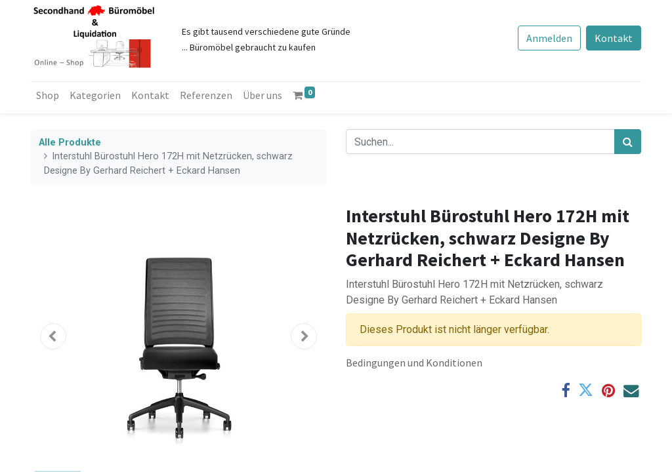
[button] (53, 336)
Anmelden (549, 38)
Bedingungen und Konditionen (414, 362)
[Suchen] (627, 141)
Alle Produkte (70, 142)
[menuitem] (47, 95)
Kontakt (614, 38)
